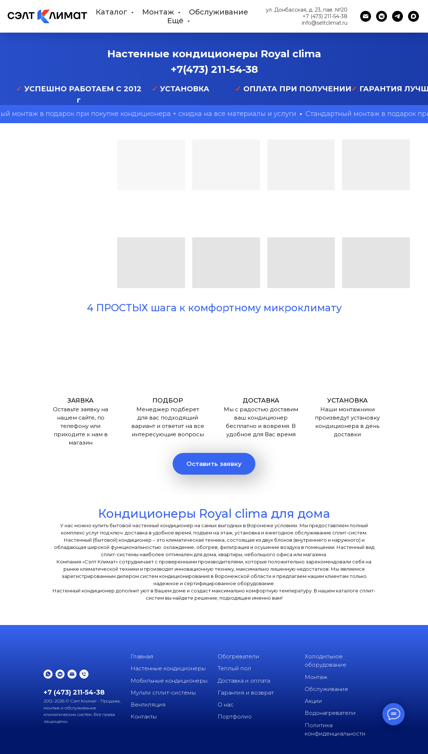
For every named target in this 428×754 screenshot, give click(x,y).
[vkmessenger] (381, 16)
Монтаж (159, 12)
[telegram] (397, 16)
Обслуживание (218, 12)
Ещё (176, 20)
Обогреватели (238, 656)
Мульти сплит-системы (163, 692)
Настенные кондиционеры (168, 668)
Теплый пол (234, 668)
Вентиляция (148, 704)
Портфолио (235, 716)
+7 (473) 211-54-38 (325, 16)
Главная (142, 656)
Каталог (112, 12)
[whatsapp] (48, 674)
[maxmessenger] (413, 16)
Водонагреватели (330, 712)
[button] (214, 464)
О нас (226, 704)
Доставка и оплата (244, 680)
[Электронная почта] (365, 16)
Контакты (144, 716)
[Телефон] (84, 674)
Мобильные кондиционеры (169, 680)
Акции (313, 700)
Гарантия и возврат (246, 692)
